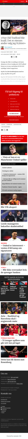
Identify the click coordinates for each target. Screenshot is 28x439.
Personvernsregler (11, 431)
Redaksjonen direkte (5, 401)
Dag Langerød (14, 377)
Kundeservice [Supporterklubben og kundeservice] (4, 399)
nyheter (9, 124)
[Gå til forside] (5, 1)
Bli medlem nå (14, 113)
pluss (3, 124)
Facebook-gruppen (6, 407)
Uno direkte (3, 403)
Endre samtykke (17, 431)
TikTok (2, 412)
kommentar (17, 124)
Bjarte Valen (20, 383)
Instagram (4, 409)
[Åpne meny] (26, 1)
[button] (26, 278)
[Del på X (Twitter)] (14, 57)
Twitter (3, 406)
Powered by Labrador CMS (14, 436)
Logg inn (22, 1)
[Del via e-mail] (16, 57)
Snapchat (3, 411)
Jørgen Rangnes (12, 381)
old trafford (6, 126)
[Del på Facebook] (12, 57)
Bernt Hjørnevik (12, 379)
